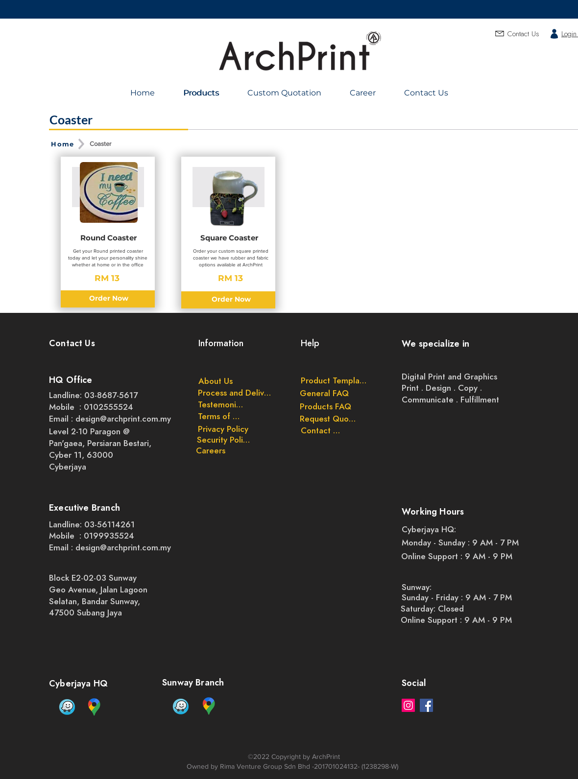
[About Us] (215, 381)
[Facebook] (426, 705)
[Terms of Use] (221, 416)
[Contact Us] (320, 430)
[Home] (63, 144)
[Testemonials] (221, 404)
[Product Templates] (334, 380)
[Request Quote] (328, 419)
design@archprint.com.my (123, 419)
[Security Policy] (224, 440)
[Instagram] (408, 705)
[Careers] (210, 450)
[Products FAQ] (325, 406)
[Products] (202, 93)
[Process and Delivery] (236, 393)
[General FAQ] (324, 393)
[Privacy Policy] (223, 429)
